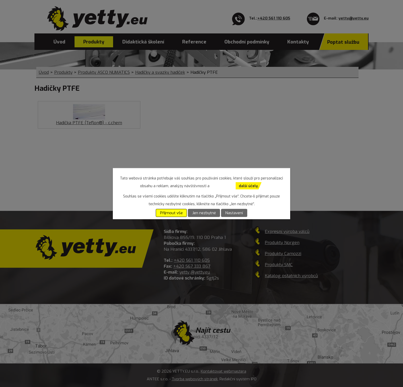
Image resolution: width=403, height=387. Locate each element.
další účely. (249, 185)
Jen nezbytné (204, 212)
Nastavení (234, 212)
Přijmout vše (171, 212)
